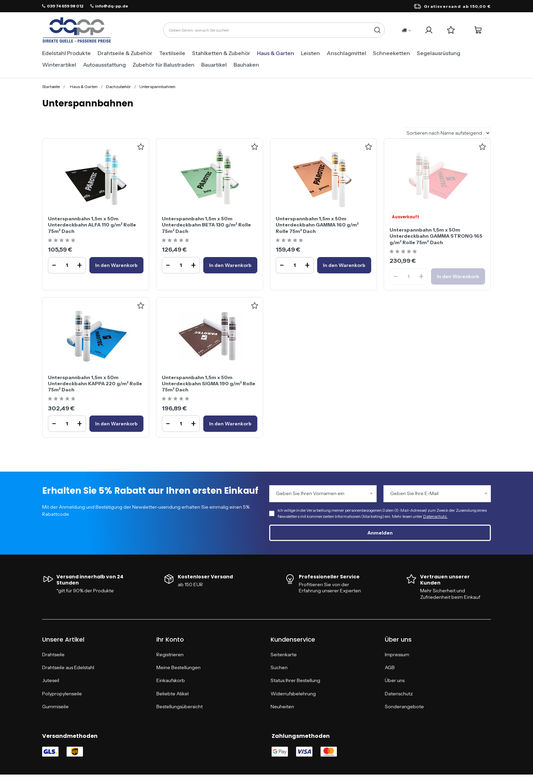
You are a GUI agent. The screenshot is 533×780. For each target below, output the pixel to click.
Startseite (51, 86)
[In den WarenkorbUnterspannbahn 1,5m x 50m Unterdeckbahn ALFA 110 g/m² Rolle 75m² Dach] (116, 265)
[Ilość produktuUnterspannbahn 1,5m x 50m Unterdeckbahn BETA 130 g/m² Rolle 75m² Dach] (180, 265)
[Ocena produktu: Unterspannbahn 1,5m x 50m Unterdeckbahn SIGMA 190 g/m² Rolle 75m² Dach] (176, 399)
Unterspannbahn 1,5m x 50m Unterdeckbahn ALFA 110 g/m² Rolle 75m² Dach (92, 225)
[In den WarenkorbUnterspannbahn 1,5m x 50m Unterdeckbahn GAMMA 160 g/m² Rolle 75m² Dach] (344, 265)
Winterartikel (59, 64)
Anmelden (380, 533)
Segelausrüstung (438, 53)
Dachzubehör (118, 86)
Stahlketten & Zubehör (221, 53)
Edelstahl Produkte (66, 53)
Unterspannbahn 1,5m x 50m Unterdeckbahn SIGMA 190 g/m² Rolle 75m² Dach (208, 383)
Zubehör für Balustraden (163, 64)
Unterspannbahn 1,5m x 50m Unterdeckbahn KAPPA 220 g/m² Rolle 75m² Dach (95, 383)
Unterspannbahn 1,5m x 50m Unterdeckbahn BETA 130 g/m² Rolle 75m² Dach (206, 225)
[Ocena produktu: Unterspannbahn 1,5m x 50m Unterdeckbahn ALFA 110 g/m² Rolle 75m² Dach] (62, 240)
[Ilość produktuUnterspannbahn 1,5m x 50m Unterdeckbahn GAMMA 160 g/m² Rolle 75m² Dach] (294, 265)
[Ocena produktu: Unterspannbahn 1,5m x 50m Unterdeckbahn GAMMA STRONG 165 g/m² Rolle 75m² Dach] (404, 252)
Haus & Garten (275, 53)
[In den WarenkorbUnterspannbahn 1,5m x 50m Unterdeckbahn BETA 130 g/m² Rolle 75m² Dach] (230, 265)
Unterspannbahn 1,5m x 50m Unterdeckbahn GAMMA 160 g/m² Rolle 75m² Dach (317, 225)
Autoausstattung (104, 64)
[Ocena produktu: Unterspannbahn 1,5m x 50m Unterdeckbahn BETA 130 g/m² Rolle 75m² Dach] (176, 240)
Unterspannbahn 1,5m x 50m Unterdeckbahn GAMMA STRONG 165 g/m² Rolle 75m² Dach (436, 236)
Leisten (310, 53)
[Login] (429, 30)
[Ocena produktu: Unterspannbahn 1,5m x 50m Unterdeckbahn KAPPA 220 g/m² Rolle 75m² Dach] (62, 399)
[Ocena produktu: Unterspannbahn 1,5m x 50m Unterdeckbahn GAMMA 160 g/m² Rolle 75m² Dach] (290, 240)
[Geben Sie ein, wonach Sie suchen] (274, 30)
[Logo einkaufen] (77, 30)
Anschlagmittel (346, 53)
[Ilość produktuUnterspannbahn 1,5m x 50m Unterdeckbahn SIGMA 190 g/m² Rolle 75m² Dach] (180, 423)
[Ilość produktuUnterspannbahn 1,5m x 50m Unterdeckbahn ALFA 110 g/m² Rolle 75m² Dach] (67, 265)
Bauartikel (214, 64)
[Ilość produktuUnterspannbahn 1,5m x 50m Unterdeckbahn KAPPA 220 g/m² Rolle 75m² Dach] (67, 423)
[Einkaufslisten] (451, 30)
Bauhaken (246, 64)
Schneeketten (391, 53)
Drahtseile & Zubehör (125, 53)
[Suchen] (377, 30)
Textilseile (172, 53)
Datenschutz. (435, 516)
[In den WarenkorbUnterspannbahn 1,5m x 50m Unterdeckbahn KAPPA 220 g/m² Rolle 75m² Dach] (116, 424)
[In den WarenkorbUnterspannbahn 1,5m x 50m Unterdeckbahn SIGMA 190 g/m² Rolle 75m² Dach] (230, 424)
